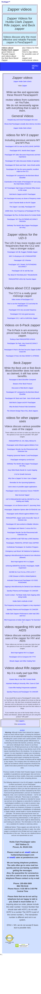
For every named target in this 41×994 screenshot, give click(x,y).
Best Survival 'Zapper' (22, 495)
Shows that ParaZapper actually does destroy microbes (22, 124)
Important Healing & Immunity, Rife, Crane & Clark (22, 683)
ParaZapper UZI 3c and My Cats (22, 271)
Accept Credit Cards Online (9, 943)
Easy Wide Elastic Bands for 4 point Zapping (22, 470)
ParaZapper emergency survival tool (22, 459)
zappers (21, 721)
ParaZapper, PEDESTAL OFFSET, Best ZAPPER (22, 543)
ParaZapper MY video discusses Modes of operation (22, 161)
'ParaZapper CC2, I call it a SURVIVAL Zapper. (22, 318)
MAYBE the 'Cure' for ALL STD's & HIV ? (22, 572)
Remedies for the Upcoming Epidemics (22, 482)
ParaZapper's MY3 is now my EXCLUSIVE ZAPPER (22, 146)
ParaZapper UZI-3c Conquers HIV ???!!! (22, 657)
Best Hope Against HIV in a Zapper (22, 561)
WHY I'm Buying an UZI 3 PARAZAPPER (22, 256)
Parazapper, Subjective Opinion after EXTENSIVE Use (22, 509)
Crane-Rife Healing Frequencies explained (22, 687)
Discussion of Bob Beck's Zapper (22, 388)
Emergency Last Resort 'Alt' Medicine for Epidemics (22, 551)
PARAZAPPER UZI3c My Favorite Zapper (22, 279)
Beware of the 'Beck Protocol (22, 384)
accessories (22, 724)
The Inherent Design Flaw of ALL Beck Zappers (22, 411)
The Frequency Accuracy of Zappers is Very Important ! (22, 605)
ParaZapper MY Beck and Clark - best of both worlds (22, 165)
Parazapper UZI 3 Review (22, 260)
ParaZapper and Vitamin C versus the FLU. (22, 528)
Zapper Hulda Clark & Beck (22, 81)
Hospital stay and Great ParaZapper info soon (22, 120)
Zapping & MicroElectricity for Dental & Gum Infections (22, 586)
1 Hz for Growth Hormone (22, 474)
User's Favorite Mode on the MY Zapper (22, 202)
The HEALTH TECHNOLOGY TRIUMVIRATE (22, 275)
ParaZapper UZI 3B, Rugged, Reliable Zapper (22, 252)
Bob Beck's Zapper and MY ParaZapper (22, 194)
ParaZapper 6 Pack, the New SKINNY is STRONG (22, 356)
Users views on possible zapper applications (22, 487)
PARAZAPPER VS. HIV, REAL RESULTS (22, 441)
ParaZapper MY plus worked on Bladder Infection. (22, 524)
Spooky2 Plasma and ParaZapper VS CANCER (22, 591)
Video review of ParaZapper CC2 (22, 299)
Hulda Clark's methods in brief (22, 601)
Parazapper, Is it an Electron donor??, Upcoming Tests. (22, 505)
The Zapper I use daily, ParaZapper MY (22, 207)
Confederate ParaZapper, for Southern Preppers (22, 547)
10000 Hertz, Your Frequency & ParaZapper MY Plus (22, 211)
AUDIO (22, 730)
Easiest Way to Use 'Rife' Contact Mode (22, 679)
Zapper (24, 85)
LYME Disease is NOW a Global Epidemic (22, 576)
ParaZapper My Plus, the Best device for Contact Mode (22, 215)
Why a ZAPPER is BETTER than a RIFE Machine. (22, 539)
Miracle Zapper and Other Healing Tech (22, 661)
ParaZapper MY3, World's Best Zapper (22, 150)
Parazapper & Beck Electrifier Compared (22, 379)
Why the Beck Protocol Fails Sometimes (22, 407)
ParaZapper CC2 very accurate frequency (22, 310)
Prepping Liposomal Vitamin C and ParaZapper (22, 455)
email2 (12, 857)
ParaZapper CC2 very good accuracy (22, 314)
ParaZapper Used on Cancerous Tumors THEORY (22, 491)
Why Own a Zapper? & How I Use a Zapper (22, 478)
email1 (28, 852)
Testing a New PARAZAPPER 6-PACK (22, 339)
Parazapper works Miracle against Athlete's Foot (22, 445)
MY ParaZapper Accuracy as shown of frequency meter (22, 198)
